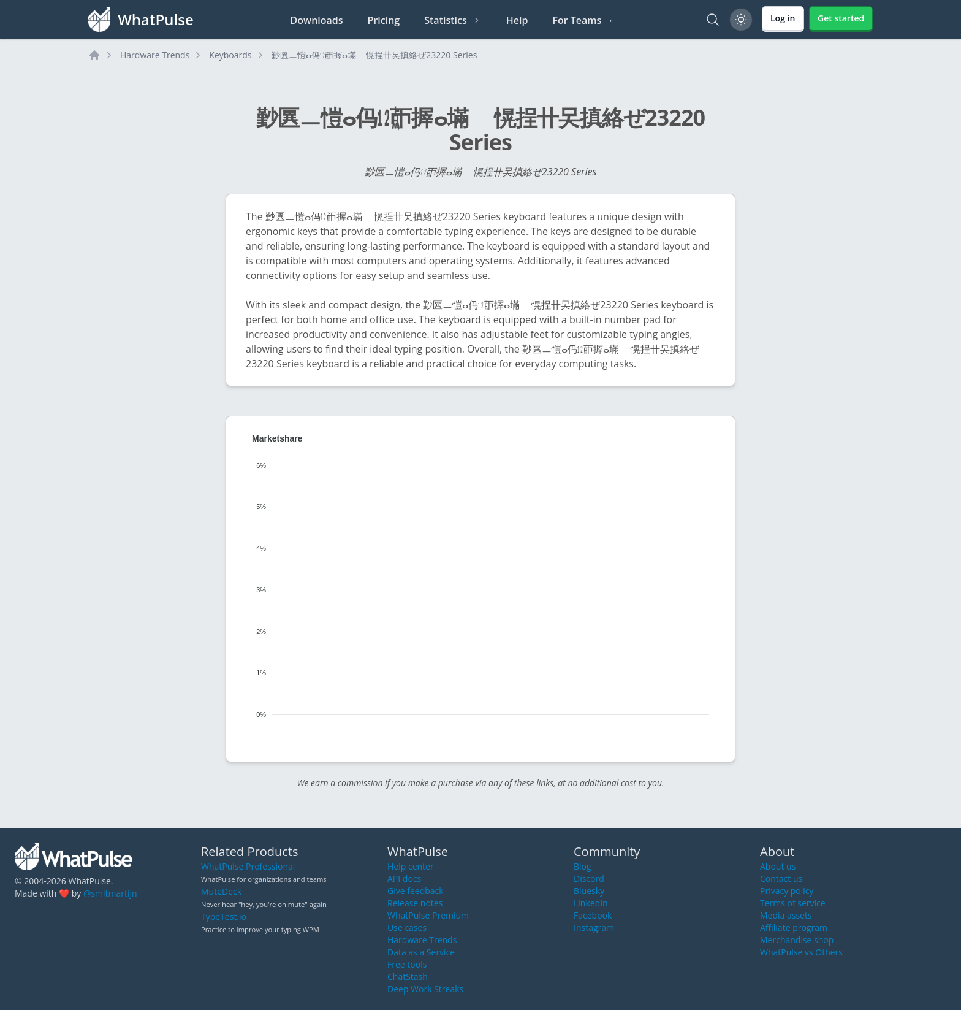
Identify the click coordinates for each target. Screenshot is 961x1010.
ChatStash (407, 976)
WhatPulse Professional (248, 866)
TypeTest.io (223, 916)
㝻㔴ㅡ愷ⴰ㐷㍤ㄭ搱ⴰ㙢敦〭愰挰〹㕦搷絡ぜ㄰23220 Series (374, 55)
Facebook (593, 915)
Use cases (407, 927)
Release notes (415, 903)
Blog (582, 866)
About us (778, 866)
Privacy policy (787, 891)
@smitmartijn (110, 893)
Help (517, 20)
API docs (404, 878)
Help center (410, 866)
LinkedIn (591, 903)
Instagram (594, 927)
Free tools (407, 964)
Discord (589, 878)
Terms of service (793, 903)
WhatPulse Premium (428, 915)
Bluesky (589, 891)
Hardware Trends (154, 55)
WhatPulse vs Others (801, 952)
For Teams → (582, 20)
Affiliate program (793, 927)
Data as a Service (421, 952)
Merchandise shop (797, 940)
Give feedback (415, 891)
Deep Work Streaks (425, 989)
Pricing (384, 20)
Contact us (781, 878)
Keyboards (230, 55)
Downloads (317, 20)
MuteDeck (221, 891)
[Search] (712, 19)
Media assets (786, 915)
